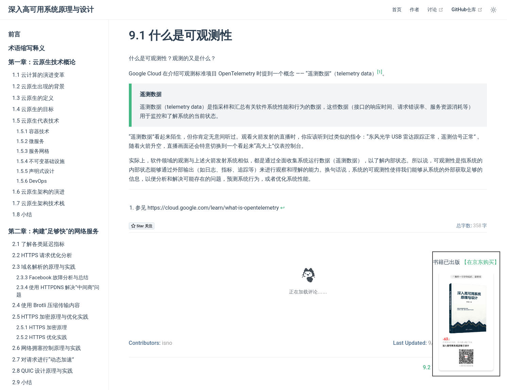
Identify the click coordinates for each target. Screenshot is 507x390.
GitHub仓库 (467, 9)
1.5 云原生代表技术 (35, 121)
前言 (14, 34)
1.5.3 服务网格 (32, 151)
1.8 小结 (22, 214)
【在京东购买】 (480, 262)
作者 (414, 10)
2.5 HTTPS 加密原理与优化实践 (50, 317)
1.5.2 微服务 (30, 141)
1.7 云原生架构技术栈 (38, 203)
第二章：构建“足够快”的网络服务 (53, 231)
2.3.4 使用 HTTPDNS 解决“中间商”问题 (57, 291)
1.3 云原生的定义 (33, 98)
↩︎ (282, 208)
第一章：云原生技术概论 (41, 62)
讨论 (435, 9)
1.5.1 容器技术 (32, 131)
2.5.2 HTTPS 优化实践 (41, 337)
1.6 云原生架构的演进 (38, 192)
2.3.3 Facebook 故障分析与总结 (52, 277)
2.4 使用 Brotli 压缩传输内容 (46, 305)
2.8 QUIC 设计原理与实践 (42, 371)
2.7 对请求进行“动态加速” (43, 359)
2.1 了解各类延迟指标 (38, 244)
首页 (397, 10)
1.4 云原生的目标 (33, 109)
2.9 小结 (22, 382)
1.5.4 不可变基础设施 (40, 161)
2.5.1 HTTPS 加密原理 (41, 327)
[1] (379, 71)
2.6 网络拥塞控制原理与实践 (46, 348)
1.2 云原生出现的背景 (38, 86)
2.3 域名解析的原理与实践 (43, 267)
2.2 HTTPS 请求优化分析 (42, 255)
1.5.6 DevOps (31, 181)
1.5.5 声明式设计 (35, 171)
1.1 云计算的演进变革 (38, 75)
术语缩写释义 (26, 48)
